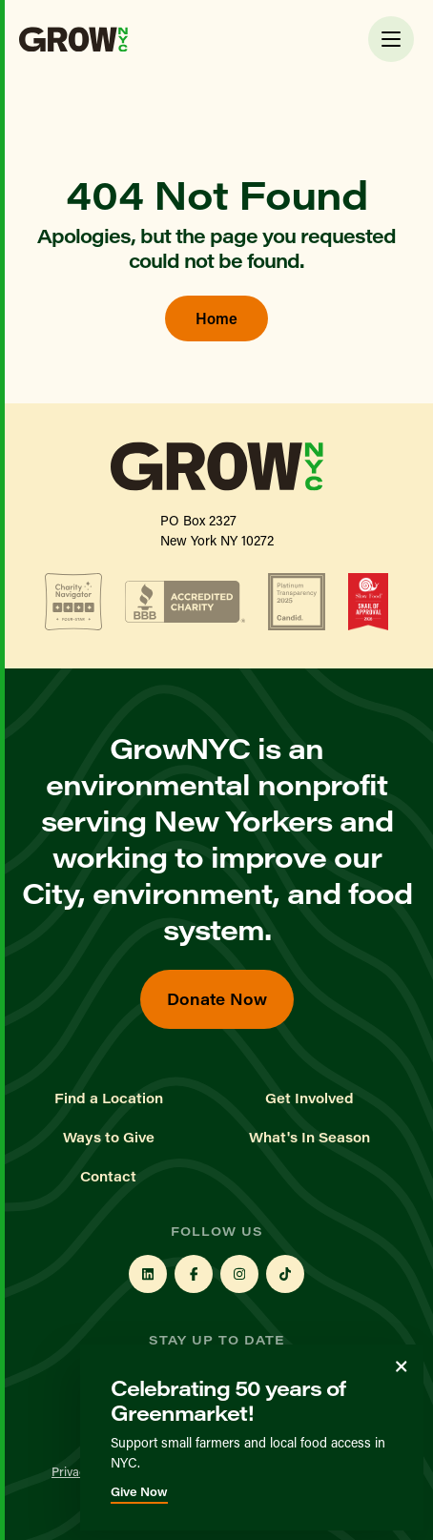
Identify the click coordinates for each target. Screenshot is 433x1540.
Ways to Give (109, 1137)
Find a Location (108, 1098)
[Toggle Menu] (391, 39)
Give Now (139, 1491)
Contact (108, 1176)
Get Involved (309, 1098)
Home (216, 318)
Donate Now (217, 999)
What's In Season (309, 1137)
